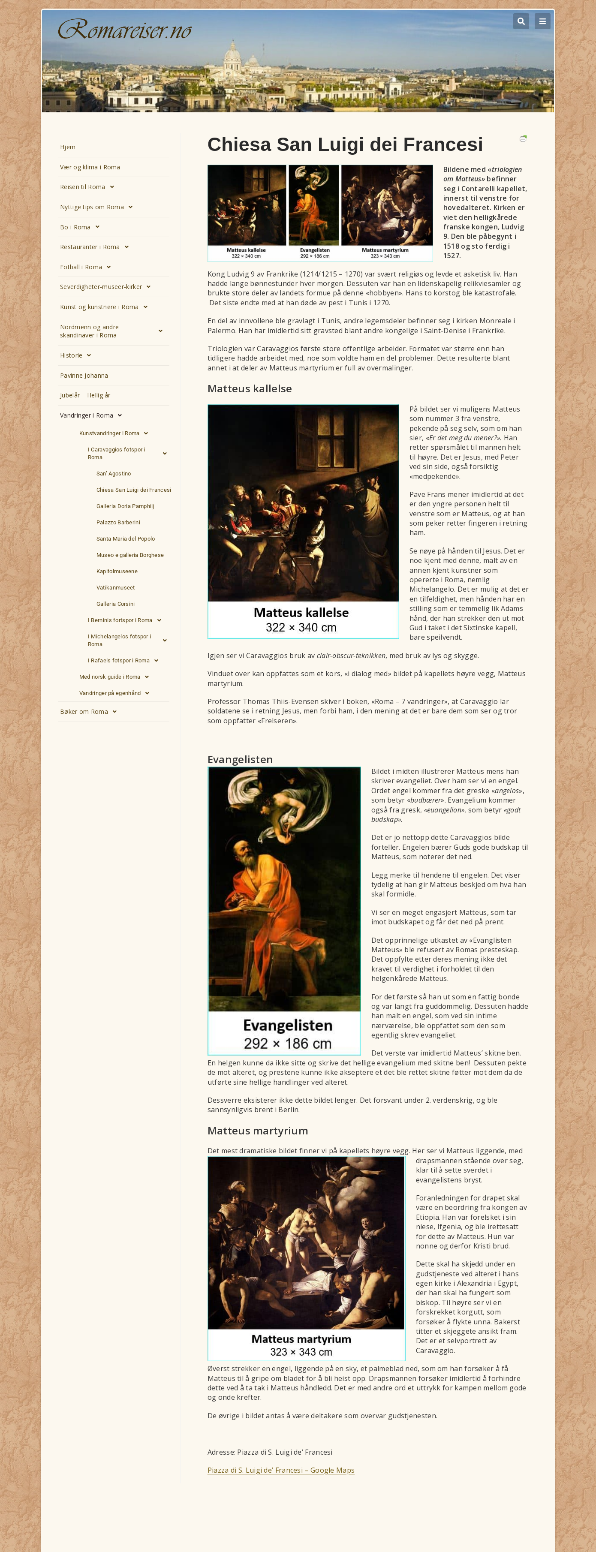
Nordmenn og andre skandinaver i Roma (113, 331)
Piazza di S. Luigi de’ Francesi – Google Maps (281, 1470)
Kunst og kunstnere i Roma (106, 307)
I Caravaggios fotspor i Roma (130, 453)
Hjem (67, 147)
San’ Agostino (113, 473)
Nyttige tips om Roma (98, 207)
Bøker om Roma (90, 711)
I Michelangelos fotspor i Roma (130, 640)
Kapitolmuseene (117, 571)
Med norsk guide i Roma (116, 677)
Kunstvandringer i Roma (116, 433)
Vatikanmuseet (115, 587)
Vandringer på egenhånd (116, 693)
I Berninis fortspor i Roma (127, 620)
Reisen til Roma (89, 187)
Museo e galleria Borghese (130, 555)
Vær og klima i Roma (90, 167)
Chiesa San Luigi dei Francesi (134, 490)
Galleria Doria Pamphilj (125, 506)
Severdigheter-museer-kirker (107, 287)
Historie (78, 355)
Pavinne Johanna (84, 375)
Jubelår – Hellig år (85, 395)
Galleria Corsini (115, 604)
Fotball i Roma (88, 267)
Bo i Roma (82, 227)
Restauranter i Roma (96, 247)
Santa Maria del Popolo (125, 538)
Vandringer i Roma (93, 415)
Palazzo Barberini (118, 522)
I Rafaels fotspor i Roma (125, 660)
